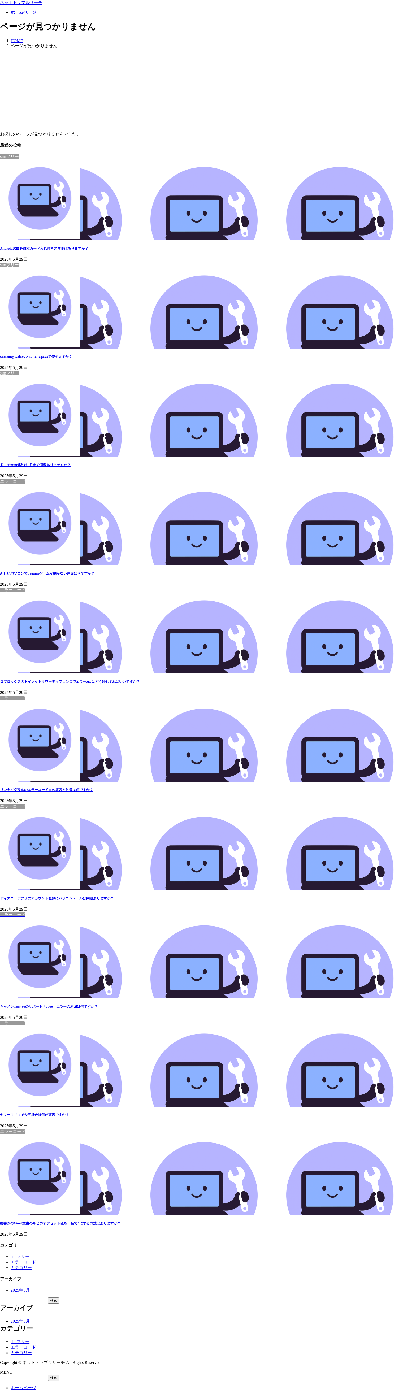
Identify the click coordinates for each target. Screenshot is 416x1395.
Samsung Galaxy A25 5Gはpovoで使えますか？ (36, 357)
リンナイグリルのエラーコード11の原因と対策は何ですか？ (46, 790)
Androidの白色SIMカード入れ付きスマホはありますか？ (44, 248)
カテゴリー (21, 1267)
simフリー (20, 1256)
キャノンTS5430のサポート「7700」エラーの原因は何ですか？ (49, 1007)
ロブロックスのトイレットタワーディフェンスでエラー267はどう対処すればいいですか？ (70, 682)
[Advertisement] (208, 90)
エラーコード (23, 1262)
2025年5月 (20, 1290)
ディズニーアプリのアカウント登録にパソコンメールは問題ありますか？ (57, 898)
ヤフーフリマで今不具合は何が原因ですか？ (34, 1115)
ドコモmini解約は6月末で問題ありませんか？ (35, 465)
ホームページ (23, 1387)
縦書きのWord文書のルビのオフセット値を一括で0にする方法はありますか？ (60, 1223)
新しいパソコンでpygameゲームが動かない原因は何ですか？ (47, 573)
